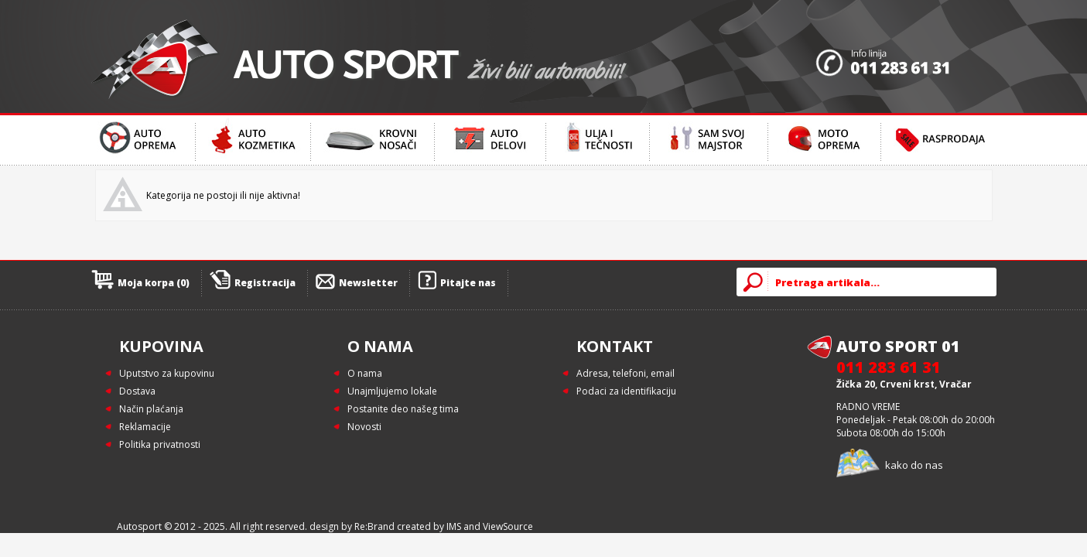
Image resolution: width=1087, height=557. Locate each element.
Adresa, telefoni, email (625, 373)
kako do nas (914, 465)
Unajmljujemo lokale (392, 391)
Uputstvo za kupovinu (166, 373)
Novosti (364, 426)
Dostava (137, 391)
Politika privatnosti (159, 444)
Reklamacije (145, 426)
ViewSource (508, 526)
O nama (364, 373)
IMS (453, 526)
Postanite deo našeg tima (403, 408)
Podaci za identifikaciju (626, 391)
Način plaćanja (151, 408)
